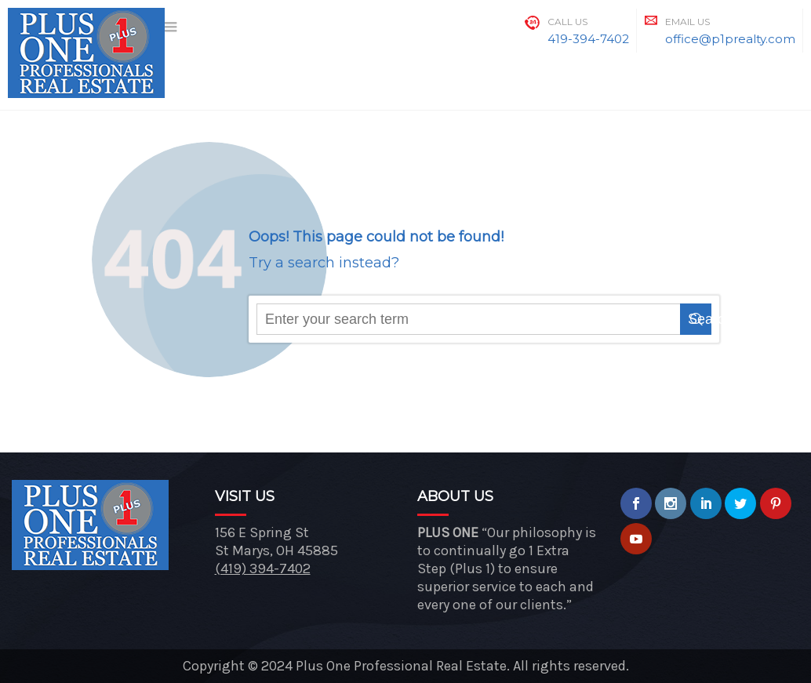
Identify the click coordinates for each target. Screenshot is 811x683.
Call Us (567, 21)
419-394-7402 (588, 38)
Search (699, 319)
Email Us (687, 21)
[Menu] (172, 28)
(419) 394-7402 (263, 568)
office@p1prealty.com (730, 38)
